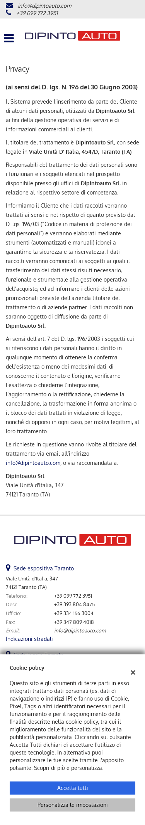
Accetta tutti (72, 788)
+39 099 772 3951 (37, 13)
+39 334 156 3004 (74, 613)
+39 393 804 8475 (74, 604)
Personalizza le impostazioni (73, 805)
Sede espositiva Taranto (44, 568)
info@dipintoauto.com (44, 5)
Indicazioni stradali (29, 639)
